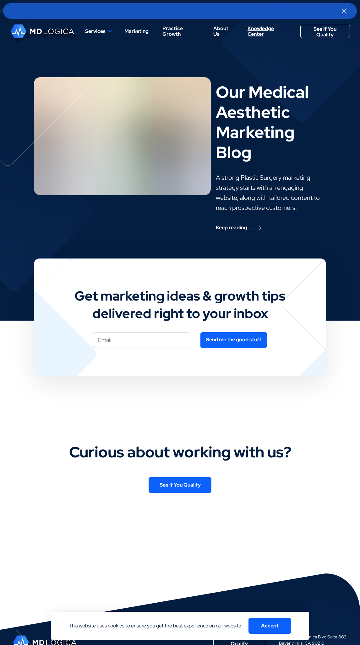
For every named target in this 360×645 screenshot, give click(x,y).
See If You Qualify (325, 32)
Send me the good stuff (233, 339)
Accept (270, 625)
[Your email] (141, 340)
